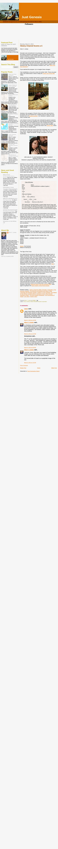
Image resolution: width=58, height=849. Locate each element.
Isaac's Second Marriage (12, 135)
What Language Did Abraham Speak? (36, 291)
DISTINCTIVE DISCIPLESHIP (10, 210)
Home (38, 368)
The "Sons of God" (7, 200)
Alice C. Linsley (29, 322)
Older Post (54, 368)
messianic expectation (42, 301)
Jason (26, 308)
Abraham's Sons (40, 293)
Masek (22, 246)
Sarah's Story (33, 296)
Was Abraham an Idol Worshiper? (13, 105)
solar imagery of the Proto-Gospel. (40, 285)
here (52, 264)
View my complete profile (7, 256)
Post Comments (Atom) (33, 371)
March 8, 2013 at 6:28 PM (30, 347)
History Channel (33, 301)
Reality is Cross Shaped (43, 292)
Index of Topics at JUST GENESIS (13, 85)
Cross (24, 301)
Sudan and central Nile (49, 73)
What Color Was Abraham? (12, 75)
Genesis (28, 301)
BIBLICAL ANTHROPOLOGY (10, 198)
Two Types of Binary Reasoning (10, 188)
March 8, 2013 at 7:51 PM (30, 362)
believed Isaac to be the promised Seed (41, 284)
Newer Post (23, 368)
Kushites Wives (32, 293)
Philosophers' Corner (8, 187)
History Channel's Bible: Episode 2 (38, 289)
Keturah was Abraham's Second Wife (13, 145)
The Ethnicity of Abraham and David (39, 291)
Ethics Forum (6, 174)
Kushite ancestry (33, 116)
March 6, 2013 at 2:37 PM (30, 333)
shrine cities (50, 125)
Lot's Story (26, 296)
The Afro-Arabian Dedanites (37, 295)
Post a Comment (24, 365)
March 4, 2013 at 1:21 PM (30, 320)
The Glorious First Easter (9, 211)
